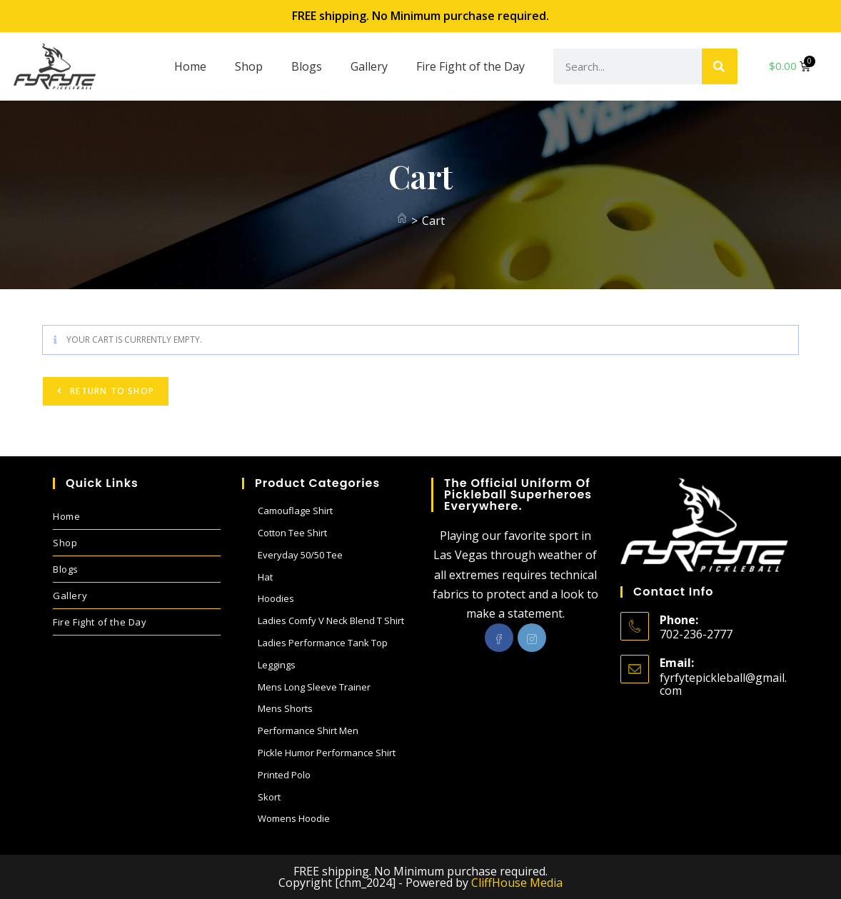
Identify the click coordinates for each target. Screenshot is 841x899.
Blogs (306, 66)
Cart (433, 220)
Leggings (277, 664)
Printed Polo (284, 774)
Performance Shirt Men (308, 730)
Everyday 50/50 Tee (300, 554)
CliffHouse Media (517, 882)
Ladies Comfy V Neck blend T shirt (331, 620)
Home (190, 66)
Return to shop (110, 391)
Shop (249, 66)
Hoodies (276, 598)
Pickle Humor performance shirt (327, 752)
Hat (265, 577)
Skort (269, 796)
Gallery (369, 66)
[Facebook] (499, 637)
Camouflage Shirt (295, 510)
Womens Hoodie (294, 818)
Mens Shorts (285, 708)
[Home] (402, 220)
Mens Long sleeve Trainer (314, 686)
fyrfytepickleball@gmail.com (723, 684)
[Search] (719, 66)
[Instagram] (532, 637)
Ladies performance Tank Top (323, 642)
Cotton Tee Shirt (292, 532)
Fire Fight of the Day (470, 66)
